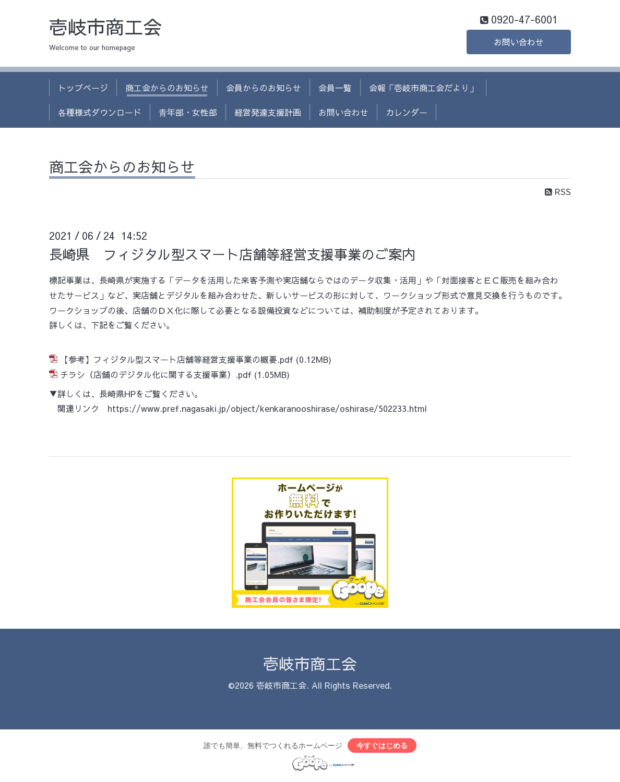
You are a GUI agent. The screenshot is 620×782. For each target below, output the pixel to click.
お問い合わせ (519, 41)
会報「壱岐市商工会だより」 (423, 87)
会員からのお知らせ (263, 87)
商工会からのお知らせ (167, 87)
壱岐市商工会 (105, 27)
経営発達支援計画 (267, 112)
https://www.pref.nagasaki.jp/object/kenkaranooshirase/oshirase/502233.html (267, 408)
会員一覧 (335, 87)
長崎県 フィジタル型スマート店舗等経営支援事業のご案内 (232, 254)
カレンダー (406, 112)
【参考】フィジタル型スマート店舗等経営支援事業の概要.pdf (176, 359)
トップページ (83, 87)
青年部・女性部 (188, 112)
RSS (558, 191)
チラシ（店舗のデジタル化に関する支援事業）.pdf (156, 374)
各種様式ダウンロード (99, 112)
